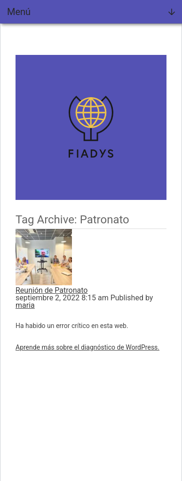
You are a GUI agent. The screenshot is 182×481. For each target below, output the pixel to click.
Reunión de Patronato (51, 290)
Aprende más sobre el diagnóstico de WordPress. (87, 347)
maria (25, 305)
